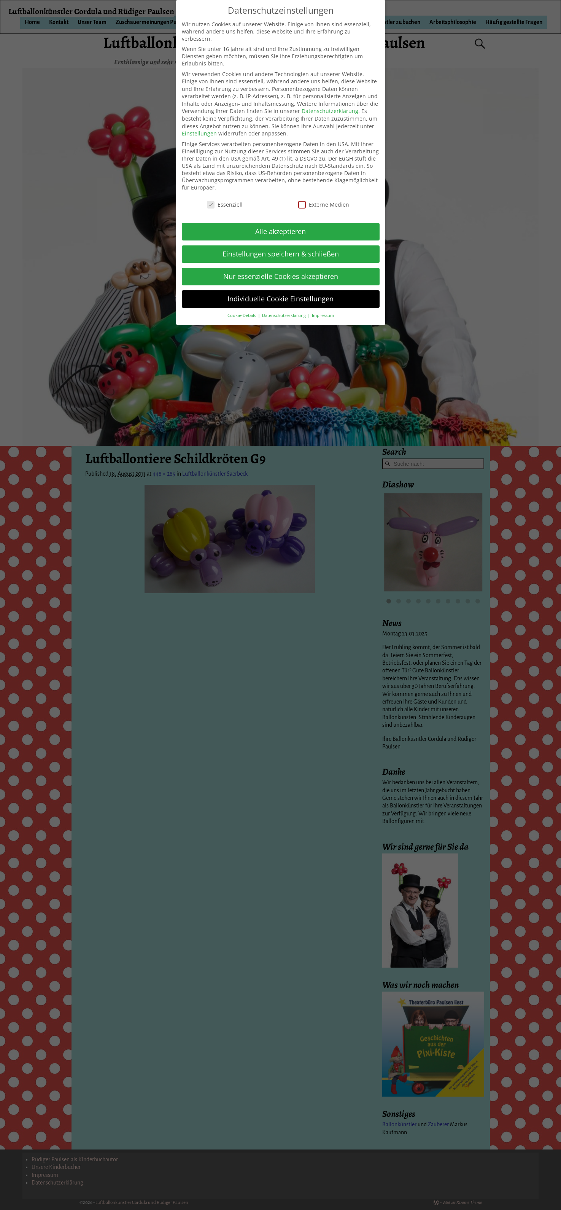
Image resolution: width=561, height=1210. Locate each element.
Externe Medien (323, 204)
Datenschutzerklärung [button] (284, 315)
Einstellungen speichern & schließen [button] (280, 253)
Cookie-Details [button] (242, 315)
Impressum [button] (323, 315)
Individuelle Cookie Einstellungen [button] (280, 298)
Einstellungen (199, 133)
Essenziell (225, 204)
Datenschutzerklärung (330, 111)
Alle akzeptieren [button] (280, 231)
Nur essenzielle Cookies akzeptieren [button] (280, 276)
